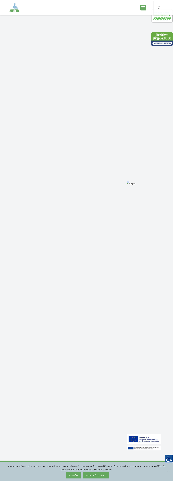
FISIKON (52, 384)
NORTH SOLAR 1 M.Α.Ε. (20, 389)
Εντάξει (73, 475)
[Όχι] (168, 471)
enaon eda (53, 394)
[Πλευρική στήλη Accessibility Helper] (169, 457)
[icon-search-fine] (159, 8)
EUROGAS (53, 404)
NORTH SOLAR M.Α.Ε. (20, 384)
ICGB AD (53, 414)
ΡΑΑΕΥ (52, 379)
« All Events (17, 92)
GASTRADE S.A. (17, 379)
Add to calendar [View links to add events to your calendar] (26, 204)
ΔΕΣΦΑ (52, 389)
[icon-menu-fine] (143, 7)
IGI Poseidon (54, 409)
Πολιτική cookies (96, 475)
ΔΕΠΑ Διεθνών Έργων (59, 399)
